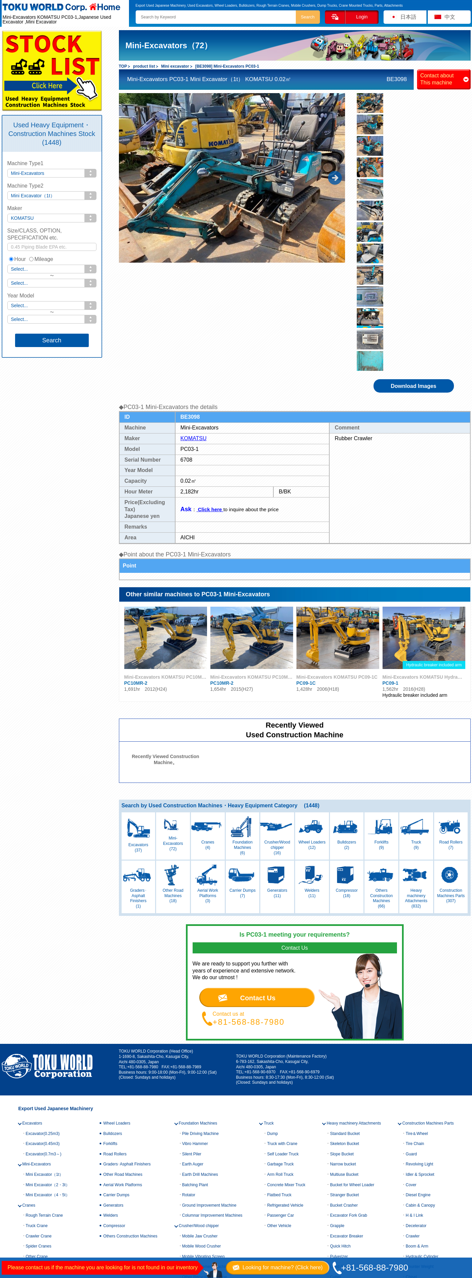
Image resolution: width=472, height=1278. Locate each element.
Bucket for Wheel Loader (352, 1049)
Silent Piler (191, 1018)
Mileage (41, 259)
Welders (110, 1079)
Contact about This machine (437, 79)
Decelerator (416, 1090)
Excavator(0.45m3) (43, 1008)
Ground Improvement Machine (209, 1069)
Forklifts (110, 1008)
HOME (13, 1204)
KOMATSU (194, 303)
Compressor (114, 1090)
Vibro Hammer (195, 1008)
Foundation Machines (198, 987)
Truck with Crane (282, 1008)
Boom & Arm (417, 1110)
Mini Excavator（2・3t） (48, 1049)
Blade (335, 1161)
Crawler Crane (39, 1100)
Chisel (411, 1141)
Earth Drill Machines (200, 1038)
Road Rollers (114, 1018)
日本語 (408, 17)
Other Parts (416, 1151)
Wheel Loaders (116, 987)
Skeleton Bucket (344, 1008)
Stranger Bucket (344, 1059)
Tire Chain (415, 1008)
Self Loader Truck (282, 1018)
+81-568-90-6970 (260, 936)
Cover (411, 1049)
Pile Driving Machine (200, 997)
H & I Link (414, 1079)
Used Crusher (342, 1131)
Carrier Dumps (116, 1059)
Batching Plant (195, 1049)
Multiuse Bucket (344, 1038)
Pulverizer (339, 1121)
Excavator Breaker (346, 1100)
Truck (269, 987)
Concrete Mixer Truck (286, 1049)
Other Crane (37, 1121)
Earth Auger (192, 1028)
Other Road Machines (122, 1038)
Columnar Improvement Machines (212, 1079)
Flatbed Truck (279, 1059)
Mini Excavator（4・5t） (48, 1059)
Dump (272, 997)
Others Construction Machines (130, 1100)
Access (106, 1212)
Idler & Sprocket (420, 1038)
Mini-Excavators (36, 1028)
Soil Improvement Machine (206, 1131)
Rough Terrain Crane (44, 1079)
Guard (411, 1018)
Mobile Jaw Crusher (200, 1100)
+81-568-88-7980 (249, 886)
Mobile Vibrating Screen (203, 1121)
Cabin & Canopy (420, 1069)
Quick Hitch (340, 1110)
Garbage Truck (280, 1028)
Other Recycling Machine (204, 1141)
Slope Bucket (342, 1018)
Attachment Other (345, 1172)
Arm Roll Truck (280, 1038)
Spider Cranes (39, 1110)
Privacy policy (114, 1227)
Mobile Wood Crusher (201, 1110)
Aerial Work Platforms (122, 1049)
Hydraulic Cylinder (422, 1121)
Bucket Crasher (344, 1069)
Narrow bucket (343, 1028)
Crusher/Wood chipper (199, 1090)
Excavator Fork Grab (348, 1079)
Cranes (29, 1069)
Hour (17, 259)
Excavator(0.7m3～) (44, 1018)
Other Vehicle (279, 1090)
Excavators (32, 987)
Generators (113, 1069)
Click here (210, 374)
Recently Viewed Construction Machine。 (165, 623)
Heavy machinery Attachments (354, 987)
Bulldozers (112, 997)
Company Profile (116, 1204)
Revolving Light (419, 1028)
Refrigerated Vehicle (285, 1069)
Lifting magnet (342, 1151)
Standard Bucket (345, 997)
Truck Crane (37, 1090)
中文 (450, 17)
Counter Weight (419, 1131)
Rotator (188, 1059)
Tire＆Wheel (417, 997)
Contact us (18, 1227)
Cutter (335, 1141)
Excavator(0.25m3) (43, 997)
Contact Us (258, 862)
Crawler (412, 1100)
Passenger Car (280, 1079)
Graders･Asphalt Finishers (126, 1028)
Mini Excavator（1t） (45, 1038)
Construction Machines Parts (428, 987)
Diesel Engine (418, 1059)
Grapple (337, 1090)
